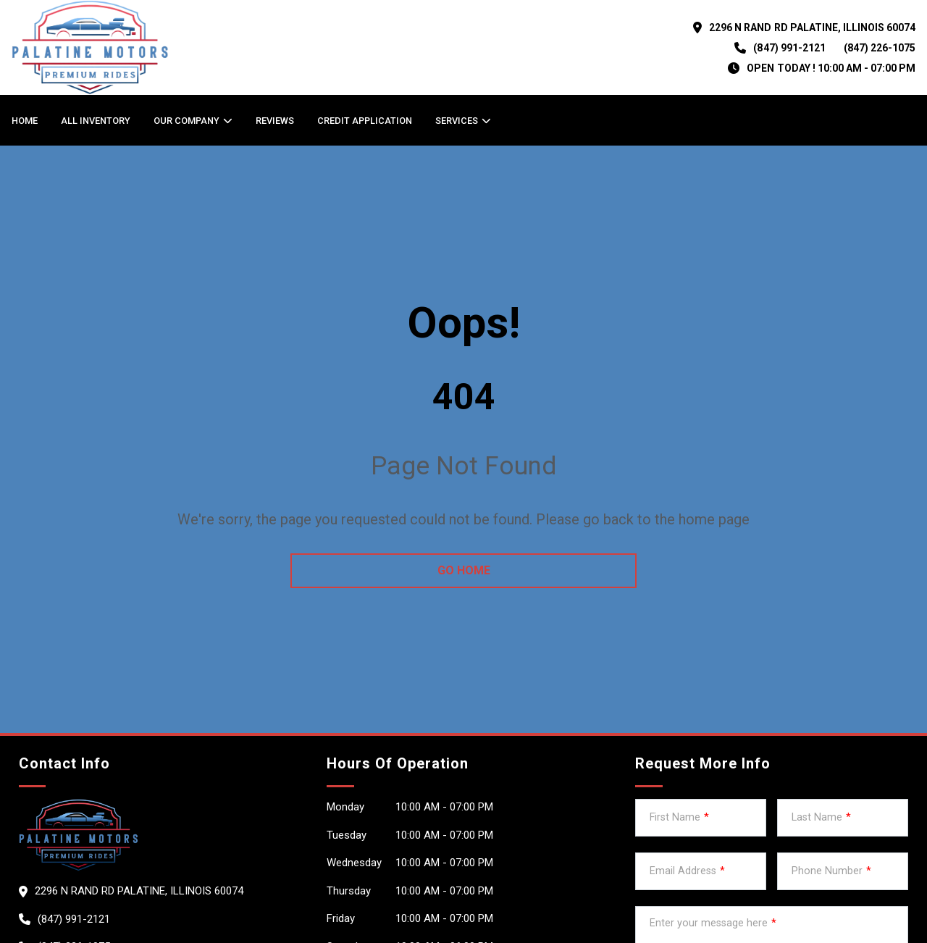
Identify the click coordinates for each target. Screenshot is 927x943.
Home (25, 120)
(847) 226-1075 (879, 48)
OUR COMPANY (186, 120)
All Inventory (95, 120)
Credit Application (364, 120)
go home (463, 570)
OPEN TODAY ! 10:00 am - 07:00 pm (831, 68)
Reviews (275, 120)
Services (456, 120)
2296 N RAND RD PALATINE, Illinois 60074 (812, 27)
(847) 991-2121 (789, 48)
